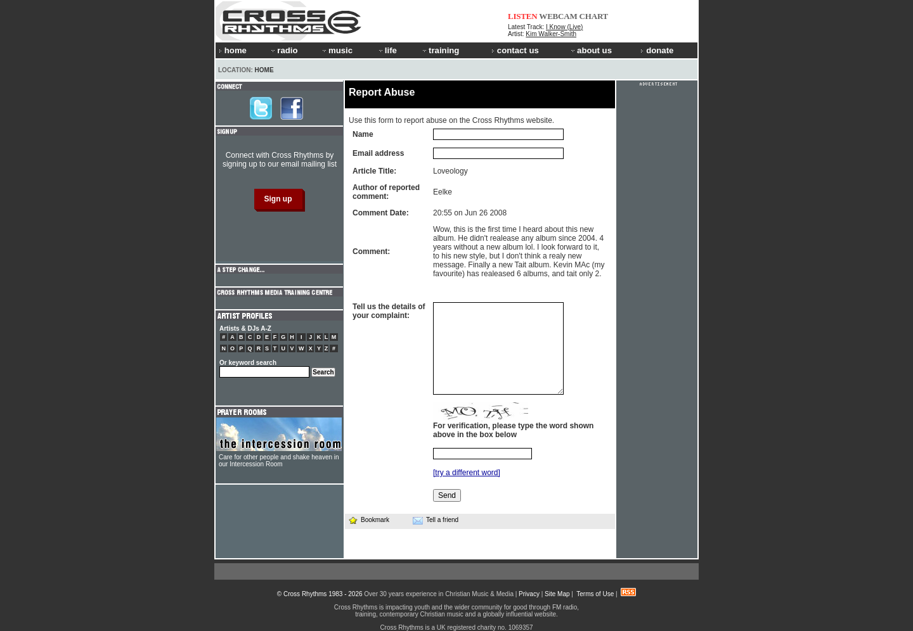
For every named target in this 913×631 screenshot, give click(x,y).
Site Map (557, 593)
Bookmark (368, 520)
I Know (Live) (564, 26)
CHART (594, 16)
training (440, 50)
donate (656, 50)
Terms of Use (595, 593)
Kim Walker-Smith (551, 33)
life (387, 50)
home (233, 50)
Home (264, 70)
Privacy (529, 593)
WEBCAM (558, 16)
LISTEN (523, 16)
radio (283, 50)
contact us (515, 50)
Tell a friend (435, 520)
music (337, 50)
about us (590, 50)
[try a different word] (466, 472)
